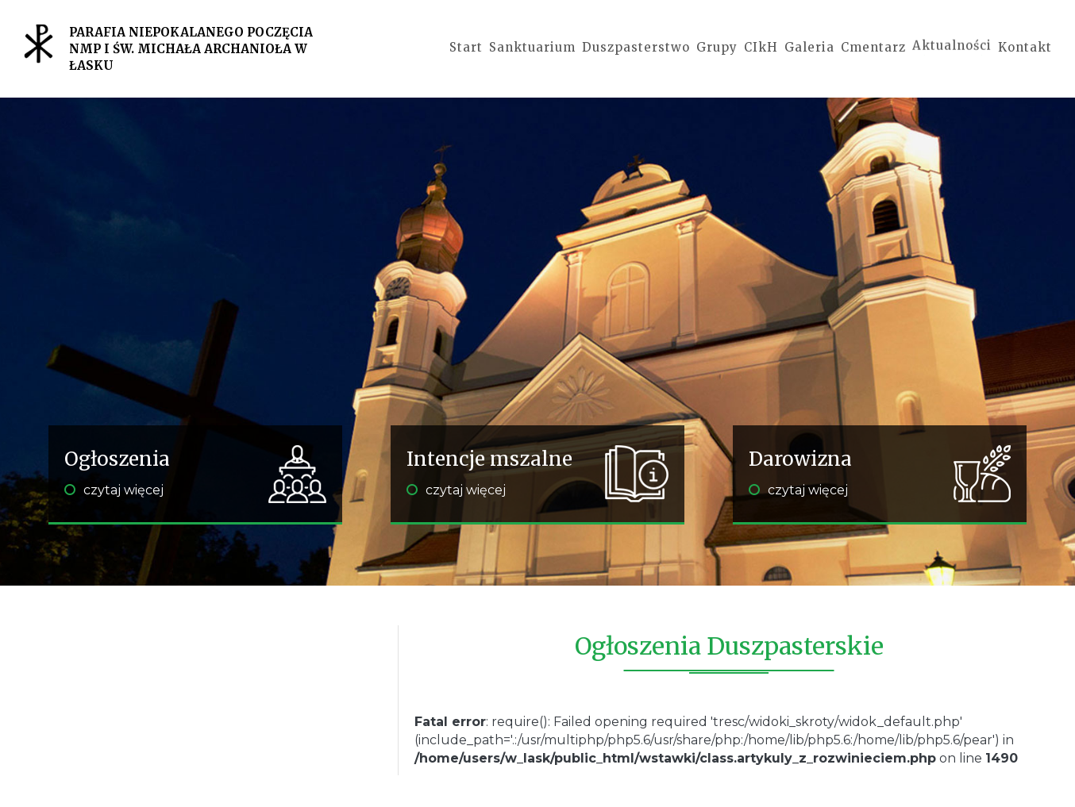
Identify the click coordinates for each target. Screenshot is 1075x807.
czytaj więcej (114, 490)
